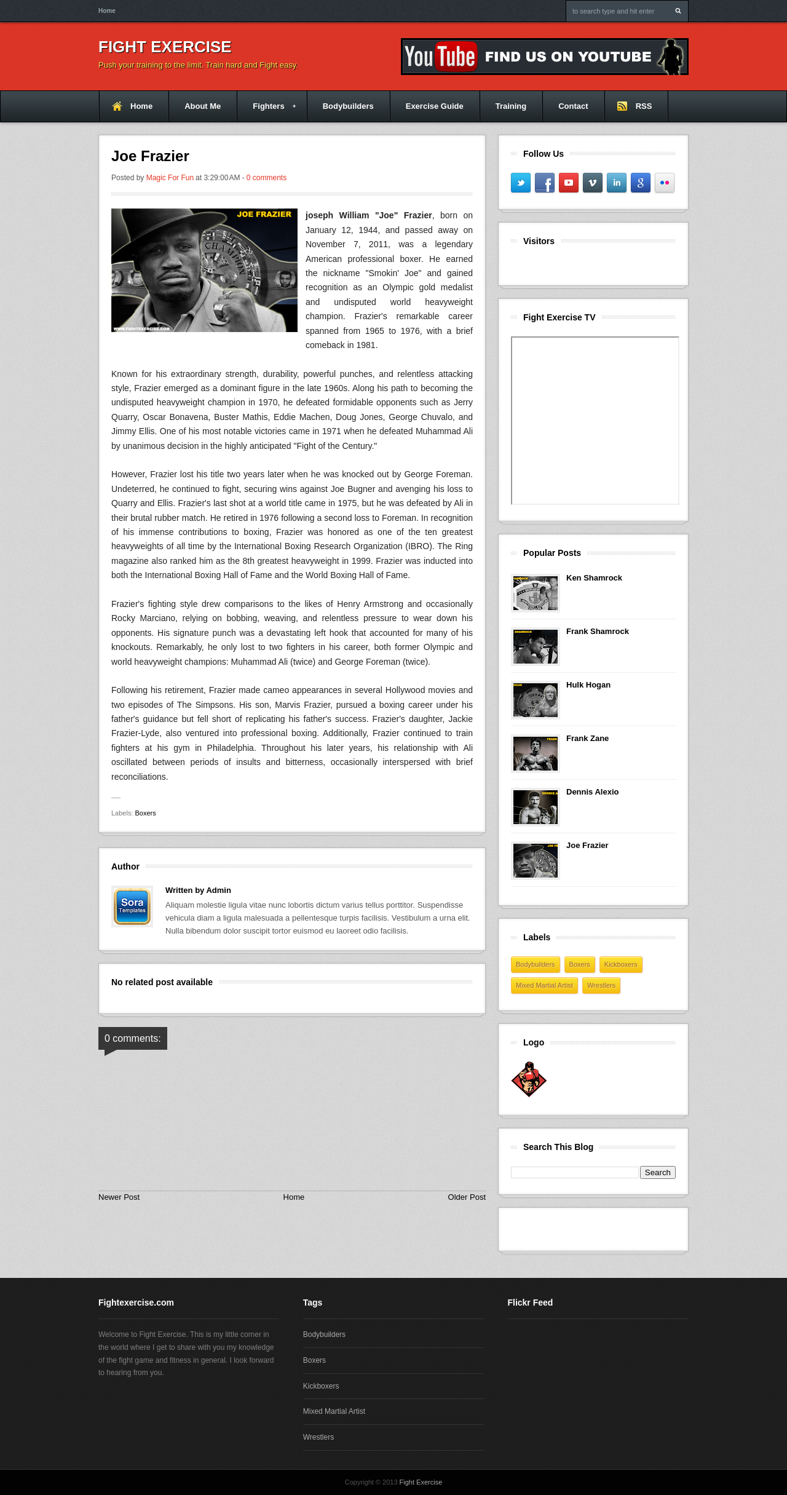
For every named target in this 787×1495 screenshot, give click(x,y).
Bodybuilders (348, 106)
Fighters (266, 111)
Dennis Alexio (592, 791)
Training (511, 106)
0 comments (267, 177)
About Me (202, 106)
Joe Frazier (587, 845)
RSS (644, 106)
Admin (218, 890)
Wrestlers (601, 985)
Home (107, 10)
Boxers (145, 813)
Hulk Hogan (588, 684)
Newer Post (119, 1197)
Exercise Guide (435, 106)
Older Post (467, 1197)
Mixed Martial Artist (544, 985)
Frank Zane (587, 738)
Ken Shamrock (594, 577)
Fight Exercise (165, 47)
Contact (573, 106)
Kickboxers (621, 964)
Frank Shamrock (597, 631)
